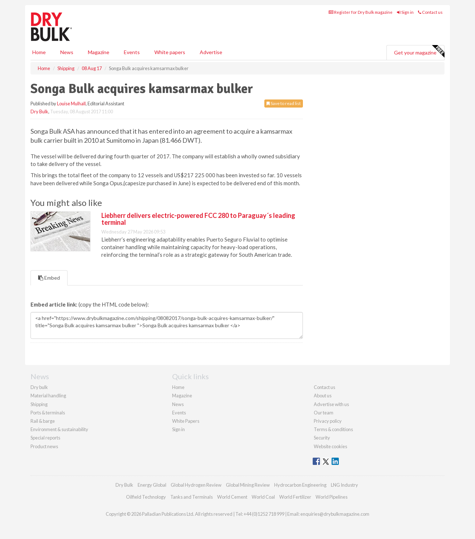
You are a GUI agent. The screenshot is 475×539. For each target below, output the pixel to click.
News (178, 404)
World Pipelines (332, 497)
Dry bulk (39, 387)
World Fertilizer (295, 497)
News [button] (66, 52)
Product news (44, 446)
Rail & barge (43, 421)
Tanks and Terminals (191, 497)
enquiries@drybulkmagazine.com (334, 514)
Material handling (48, 395)
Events (132, 52)
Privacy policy (328, 421)
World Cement (232, 497)
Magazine (98, 52)
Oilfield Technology (146, 497)
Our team (323, 413)
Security (322, 438)
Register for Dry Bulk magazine (361, 12)
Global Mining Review (248, 485)
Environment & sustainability (59, 429)
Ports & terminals (48, 413)
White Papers (185, 421)
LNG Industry (344, 485)
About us (323, 395)
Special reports (45, 438)
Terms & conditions (333, 429)
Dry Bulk (39, 111)
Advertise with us (331, 404)
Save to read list (284, 103)
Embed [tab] (49, 278)
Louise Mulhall (71, 103)
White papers (169, 52)
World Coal (263, 497)
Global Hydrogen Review (196, 485)
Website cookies (330, 446)
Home (39, 52)
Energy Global (152, 485)
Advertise (211, 52)
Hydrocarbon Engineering (300, 485)
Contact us (430, 12)
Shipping (39, 404)
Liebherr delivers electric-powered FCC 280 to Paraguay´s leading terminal (198, 219)
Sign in (405, 12)
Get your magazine (419, 51)
